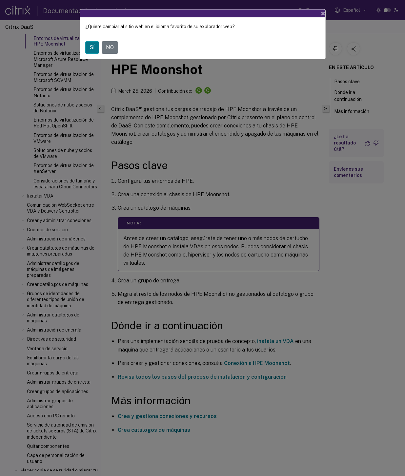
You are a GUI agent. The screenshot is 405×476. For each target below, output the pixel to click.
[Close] (323, 13)
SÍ (92, 47)
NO (110, 47)
